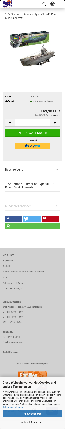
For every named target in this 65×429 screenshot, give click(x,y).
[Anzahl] (32, 123)
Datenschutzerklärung (13, 407)
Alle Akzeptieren (32, 413)
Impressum (8, 260)
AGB (5, 277)
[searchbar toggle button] (44, 4)
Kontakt (6, 266)
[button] (10, 123)
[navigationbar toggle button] (61, 4)
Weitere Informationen (32, 422)
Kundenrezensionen (18, 206)
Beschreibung (14, 169)
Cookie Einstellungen (12, 288)
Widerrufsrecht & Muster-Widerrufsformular (23, 271)
